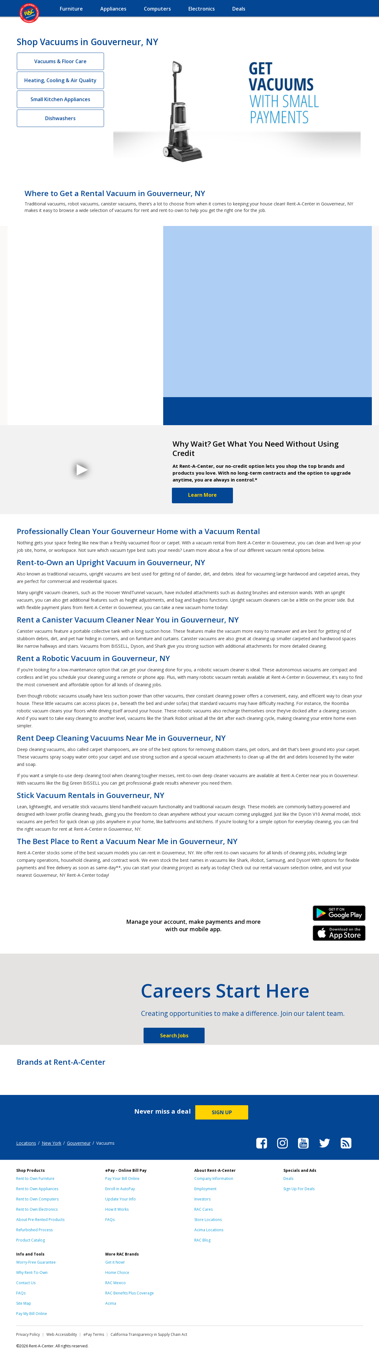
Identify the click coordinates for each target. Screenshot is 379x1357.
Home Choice (117, 1272)
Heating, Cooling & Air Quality (60, 80)
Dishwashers (60, 118)
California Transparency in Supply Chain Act (149, 1334)
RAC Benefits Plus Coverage (129, 1293)
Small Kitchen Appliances (60, 99)
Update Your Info (120, 1199)
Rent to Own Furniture (35, 1178)
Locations (26, 1143)
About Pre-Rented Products (40, 1219)
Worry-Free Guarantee (36, 1262)
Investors (202, 1199)
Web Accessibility (61, 1334)
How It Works (117, 1209)
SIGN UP (222, 1112)
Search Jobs (174, 1035)
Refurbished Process (34, 1230)
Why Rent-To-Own (32, 1272)
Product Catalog (30, 1240)
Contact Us (26, 1282)
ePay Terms (93, 1334)
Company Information (213, 1178)
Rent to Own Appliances (37, 1188)
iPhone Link (339, 935)
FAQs (110, 1219)
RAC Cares (203, 1209)
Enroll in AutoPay (120, 1188)
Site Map (23, 1303)
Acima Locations (208, 1230)
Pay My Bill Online (31, 1313)
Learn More (202, 494)
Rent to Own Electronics (37, 1209)
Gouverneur (79, 1143)
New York (51, 1143)
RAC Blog (202, 1240)
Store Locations (208, 1219)
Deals (288, 1178)
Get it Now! (115, 1262)
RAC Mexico (115, 1282)
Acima (110, 1303)
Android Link (339, 915)
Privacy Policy (28, 1334)
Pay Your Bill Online (122, 1178)
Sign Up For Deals (299, 1188)
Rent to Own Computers (37, 1199)
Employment (205, 1188)
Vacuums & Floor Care (60, 61)
